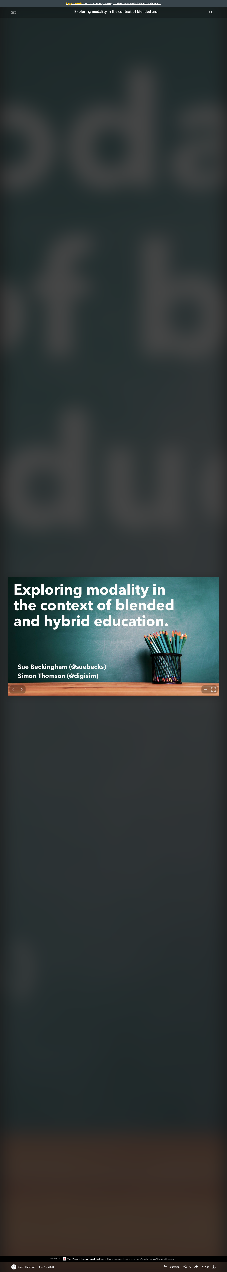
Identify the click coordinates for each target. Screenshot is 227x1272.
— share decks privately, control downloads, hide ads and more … (113, 3)
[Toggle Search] (210, 12)
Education (172, 1266)
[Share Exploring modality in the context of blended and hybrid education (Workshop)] (196, 1267)
